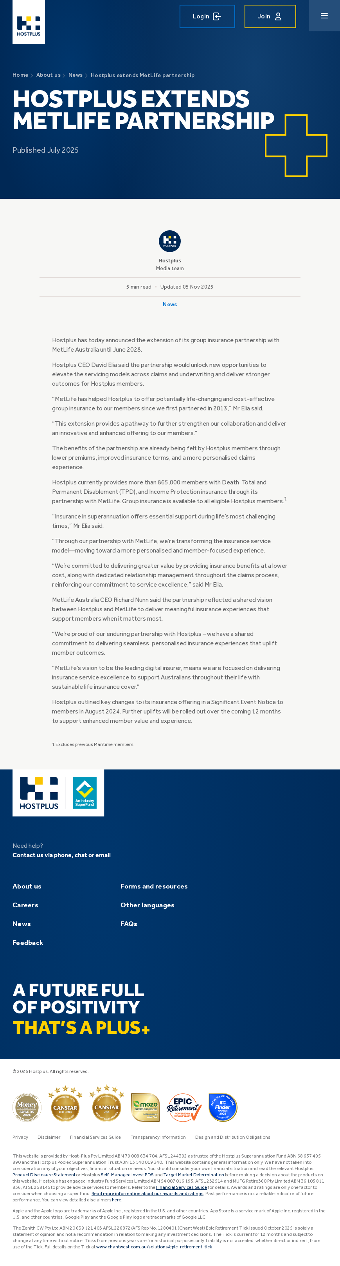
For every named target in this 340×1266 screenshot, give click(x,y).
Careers (25, 905)
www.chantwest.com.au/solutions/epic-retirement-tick (154, 1247)
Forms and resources (154, 886)
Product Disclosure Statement (44, 1175)
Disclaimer (49, 1137)
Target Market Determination (193, 1175)
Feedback (28, 942)
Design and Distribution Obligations (232, 1137)
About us (27, 886)
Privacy (20, 1137)
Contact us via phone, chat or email (62, 855)
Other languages (147, 905)
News (22, 924)
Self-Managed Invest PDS (127, 1175)
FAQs (129, 924)
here (116, 1200)
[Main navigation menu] (324, 15)
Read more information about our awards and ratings (147, 1194)
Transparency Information (158, 1137)
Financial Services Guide (95, 1137)
